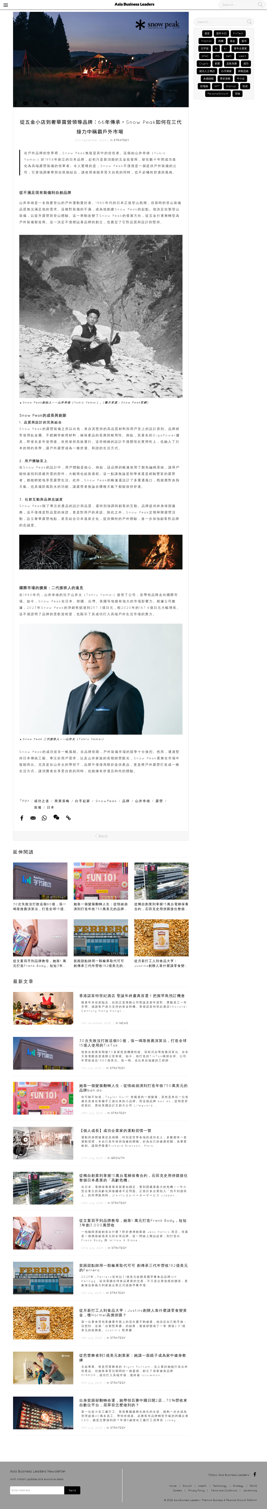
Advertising (250, 1490)
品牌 (126, 801)
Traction (206, 41)
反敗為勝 (231, 63)
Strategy (121, 140)
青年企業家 (240, 48)
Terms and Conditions (224, 1490)
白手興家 (226, 71)
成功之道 (41, 801)
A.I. (225, 48)
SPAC (205, 56)
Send (72, 1490)
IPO (217, 56)
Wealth (202, 1486)
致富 (207, 33)
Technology (220, 1486)
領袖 (237, 93)
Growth (118, 1158)
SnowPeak (106, 801)
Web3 (242, 56)
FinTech (238, 33)
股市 (244, 41)
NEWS (123, 1023)
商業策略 (62, 801)
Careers (177, 1490)
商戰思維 (243, 71)
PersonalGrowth (218, 93)
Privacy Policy (196, 1490)
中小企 (241, 78)
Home (172, 1486)
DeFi (229, 56)
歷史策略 (225, 78)
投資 (245, 86)
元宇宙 (205, 48)
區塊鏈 (204, 86)
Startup (231, 86)
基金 (232, 41)
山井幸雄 (142, 801)
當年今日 (221, 33)
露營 (159, 801)
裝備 (38, 807)
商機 (220, 41)
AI (216, 48)
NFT (217, 86)
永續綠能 (208, 78)
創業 (217, 63)
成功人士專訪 (207, 71)
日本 (51, 807)
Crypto (203, 63)
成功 (246, 63)
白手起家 (82, 801)
